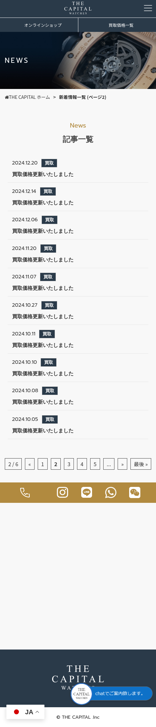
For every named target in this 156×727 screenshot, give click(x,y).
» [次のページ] (122, 464)
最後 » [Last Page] (141, 464)
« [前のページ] (29, 464)
